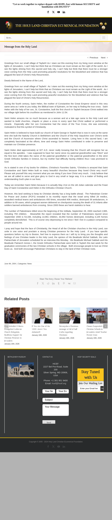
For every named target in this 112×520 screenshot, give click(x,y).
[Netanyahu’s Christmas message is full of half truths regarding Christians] (69, 308)
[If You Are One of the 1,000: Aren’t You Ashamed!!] (42, 308)
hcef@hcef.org (59, 383)
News (29, 264)
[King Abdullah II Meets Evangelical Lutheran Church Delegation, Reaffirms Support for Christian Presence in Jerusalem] (14, 308)
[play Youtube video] (21, 369)
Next (103, 57)
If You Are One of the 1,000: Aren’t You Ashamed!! (41, 329)
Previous (94, 57)
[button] (6, 326)
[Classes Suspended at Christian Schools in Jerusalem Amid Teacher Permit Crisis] (97, 308)
